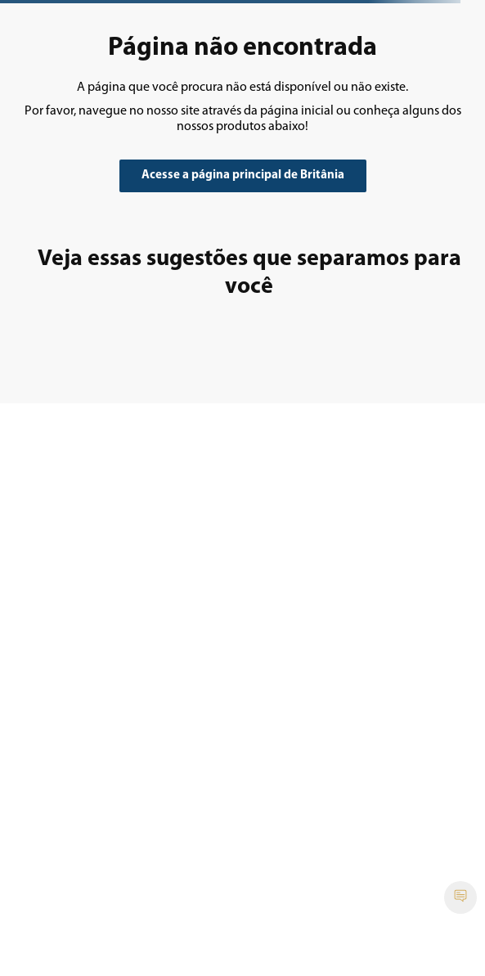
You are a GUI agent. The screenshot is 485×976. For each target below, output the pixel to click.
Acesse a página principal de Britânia (242, 175)
